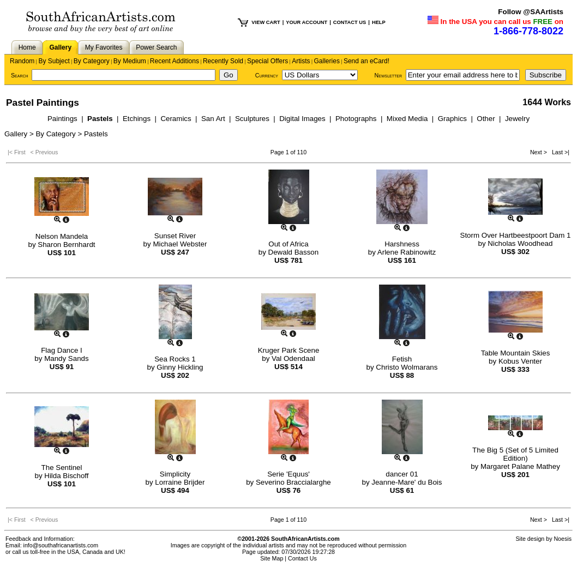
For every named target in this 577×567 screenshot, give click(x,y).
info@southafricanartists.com (61, 545)
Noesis (563, 538)
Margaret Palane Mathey (520, 466)
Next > (539, 152)
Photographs (356, 118)
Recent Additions (174, 61)
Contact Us (302, 558)
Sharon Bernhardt (66, 244)
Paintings (63, 118)
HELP (379, 22)
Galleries (327, 61)
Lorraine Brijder (180, 482)
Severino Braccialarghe (293, 482)
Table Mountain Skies (515, 353)
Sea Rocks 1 (175, 359)
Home (27, 47)
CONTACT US (349, 22)
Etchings (138, 118)
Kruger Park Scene (289, 350)
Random (22, 61)
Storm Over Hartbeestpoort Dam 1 (515, 235)
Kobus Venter (520, 361)
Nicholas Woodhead (520, 243)
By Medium (129, 61)
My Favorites (104, 47)
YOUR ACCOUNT (306, 22)
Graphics (453, 118)
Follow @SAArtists (530, 12)
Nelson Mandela (61, 236)
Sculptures (253, 118)
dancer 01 (402, 474)
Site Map (271, 558)
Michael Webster (180, 244)
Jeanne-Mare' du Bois (406, 482)
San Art (214, 118)
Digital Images (303, 118)
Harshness (401, 244)
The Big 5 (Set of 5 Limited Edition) (515, 454)
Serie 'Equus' (288, 474)
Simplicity (175, 474)
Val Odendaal (293, 358)
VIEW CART (265, 22)
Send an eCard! (366, 61)
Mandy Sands (66, 358)
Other (487, 118)
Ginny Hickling (180, 367)
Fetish (402, 359)
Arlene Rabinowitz (406, 252)
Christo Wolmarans (406, 367)
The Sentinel (61, 467)
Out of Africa (288, 244)
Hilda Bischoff (66, 476)
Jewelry (517, 118)
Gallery (60, 47)
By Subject (53, 61)
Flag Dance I (61, 350)
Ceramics (176, 118)
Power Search (156, 47)
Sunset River (175, 236)
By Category (92, 61)
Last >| (559, 152)
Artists (301, 61)
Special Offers (267, 61)
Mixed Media (408, 118)
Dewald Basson (293, 252)
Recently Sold (223, 61)
